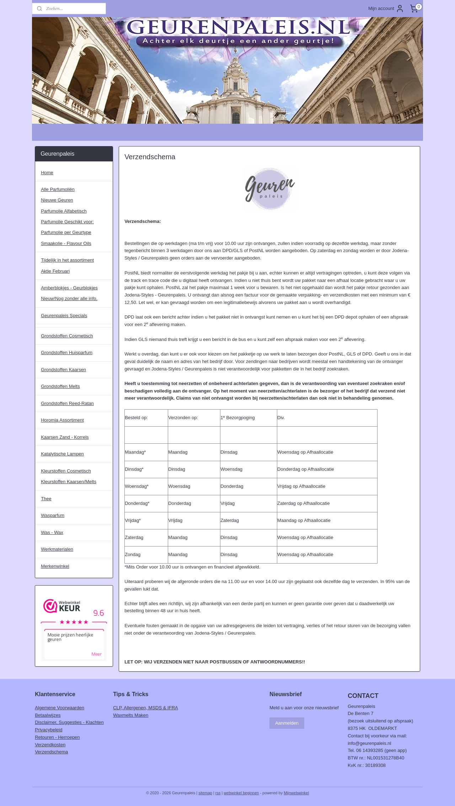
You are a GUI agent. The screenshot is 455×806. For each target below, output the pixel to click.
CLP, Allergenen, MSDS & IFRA (145, 707)
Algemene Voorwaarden (59, 707)
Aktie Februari (55, 271)
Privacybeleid (48, 729)
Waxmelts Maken (130, 715)
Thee (46, 498)
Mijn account (386, 8)
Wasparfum (52, 515)
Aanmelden (287, 723)
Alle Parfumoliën (58, 189)
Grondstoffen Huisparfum (66, 352)
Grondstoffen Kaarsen (63, 369)
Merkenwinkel (55, 566)
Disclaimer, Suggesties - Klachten (69, 722)
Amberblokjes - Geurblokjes (69, 287)
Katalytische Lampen (62, 454)
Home (47, 172)
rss (218, 793)
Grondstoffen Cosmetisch (67, 335)
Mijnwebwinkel (296, 793)
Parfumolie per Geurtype (66, 232)
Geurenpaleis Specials (64, 315)
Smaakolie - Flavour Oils (66, 243)
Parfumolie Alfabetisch (64, 211)
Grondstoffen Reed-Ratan (67, 403)
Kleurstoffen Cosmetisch (66, 471)
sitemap (205, 793)
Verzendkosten (50, 744)
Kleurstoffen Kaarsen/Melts (68, 481)
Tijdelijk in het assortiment (67, 260)
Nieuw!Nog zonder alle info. (69, 298)
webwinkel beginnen (241, 793)
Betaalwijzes (47, 715)
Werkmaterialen (57, 549)
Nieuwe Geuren (57, 200)
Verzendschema (51, 751)
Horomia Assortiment (62, 420)
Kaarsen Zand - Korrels (65, 437)
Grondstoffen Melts (60, 386)
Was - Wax (52, 532)
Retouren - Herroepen (57, 737)
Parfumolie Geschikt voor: (67, 221)
